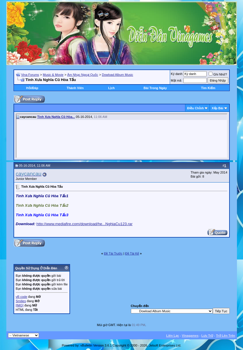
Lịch (111, 88)
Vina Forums (30, 74)
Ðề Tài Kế (132, 253)
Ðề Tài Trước (113, 253)
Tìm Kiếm (208, 88)
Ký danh (176, 74)
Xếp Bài (217, 108)
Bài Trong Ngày (155, 88)
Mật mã (176, 80)
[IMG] (20, 305)
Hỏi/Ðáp (32, 88)
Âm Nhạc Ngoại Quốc (82, 74)
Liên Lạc (172, 335)
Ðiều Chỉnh (195, 108)
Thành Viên (75, 88)
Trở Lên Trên (225, 335)
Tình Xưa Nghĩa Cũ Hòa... (56, 116)
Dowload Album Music (117, 74)
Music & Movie (53, 74)
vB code (21, 296)
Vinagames (190, 335)
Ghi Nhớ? (218, 74)
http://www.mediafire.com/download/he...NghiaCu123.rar (84, 224)
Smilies (21, 301)
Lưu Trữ (207, 335)
